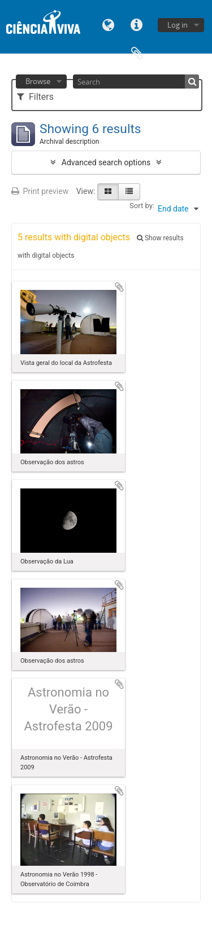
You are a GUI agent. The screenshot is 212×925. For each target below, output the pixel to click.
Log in (177, 25)
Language (108, 24)
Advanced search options (106, 162)
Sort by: (141, 205)
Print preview (39, 191)
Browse (37, 81)
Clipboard (137, 52)
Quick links (137, 24)
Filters (35, 96)
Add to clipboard (119, 287)
